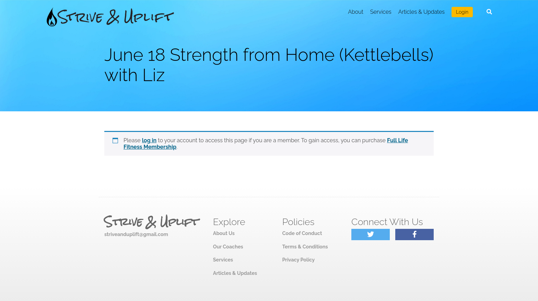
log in (149, 140)
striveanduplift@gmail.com (136, 234)
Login (462, 12)
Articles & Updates (421, 12)
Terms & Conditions (305, 246)
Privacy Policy (298, 260)
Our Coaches (228, 246)
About (355, 12)
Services (380, 12)
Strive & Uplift (151, 222)
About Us (224, 233)
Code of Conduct (302, 233)
